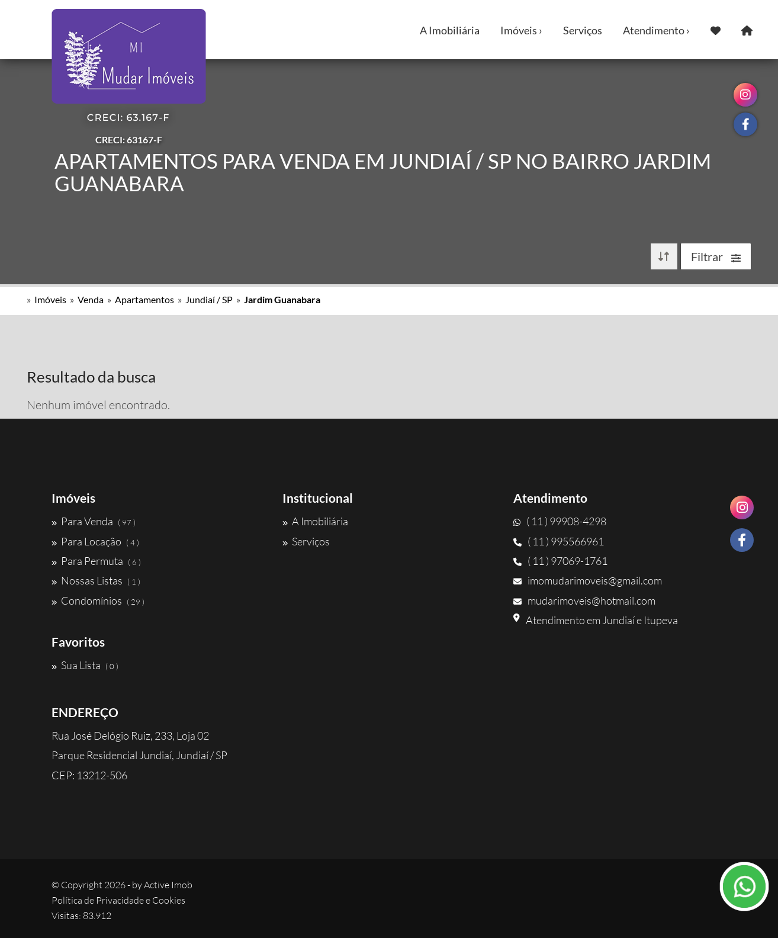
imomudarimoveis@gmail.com (587, 580)
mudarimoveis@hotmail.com (584, 600)
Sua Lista (85, 665)
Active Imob (168, 885)
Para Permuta (96, 560)
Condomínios (98, 600)
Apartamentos (144, 299)
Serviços (582, 30)
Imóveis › (521, 30)
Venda (91, 299)
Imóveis (50, 299)
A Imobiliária (450, 30)
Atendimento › (656, 30)
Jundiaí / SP (209, 299)
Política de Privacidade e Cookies (118, 900)
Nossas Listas (96, 580)
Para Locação (95, 541)
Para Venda (94, 521)
